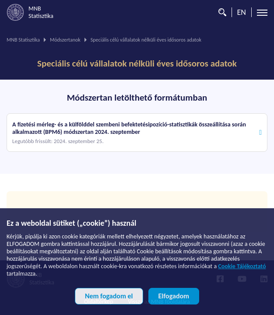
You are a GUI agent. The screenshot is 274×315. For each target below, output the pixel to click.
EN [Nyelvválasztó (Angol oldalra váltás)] (241, 12)
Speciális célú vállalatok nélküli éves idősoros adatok (137, 63)
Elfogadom (174, 296)
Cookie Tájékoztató (242, 266)
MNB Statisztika (23, 40)
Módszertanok (65, 40)
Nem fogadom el (109, 296)
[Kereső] (220, 12)
